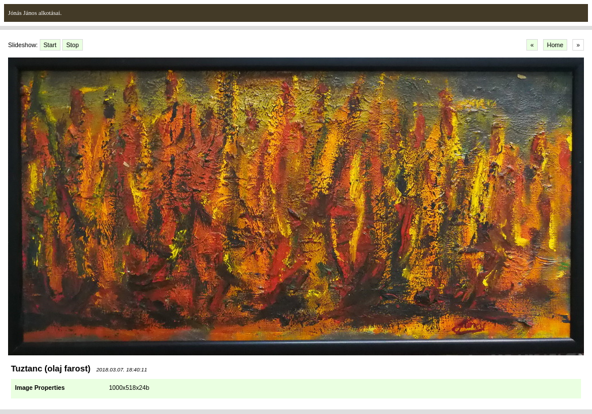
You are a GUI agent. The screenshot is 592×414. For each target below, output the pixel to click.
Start (50, 44)
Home (555, 44)
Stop (72, 44)
